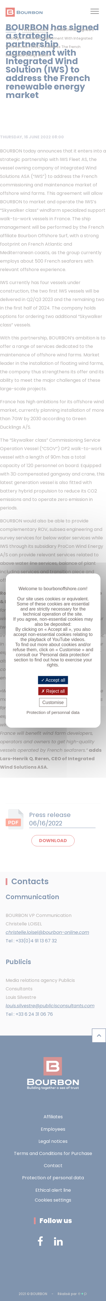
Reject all (53, 690)
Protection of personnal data (53, 712)
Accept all (53, 679)
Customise (53, 702)
